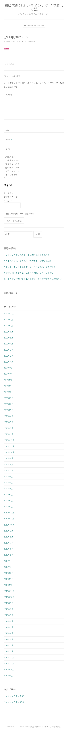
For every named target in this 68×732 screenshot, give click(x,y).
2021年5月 (8, 410)
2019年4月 (8, 561)
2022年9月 (8, 319)
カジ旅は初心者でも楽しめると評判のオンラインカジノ (29, 273)
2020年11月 (9, 446)
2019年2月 (8, 573)
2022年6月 (8, 331)
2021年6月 (8, 404)
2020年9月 (8, 458)
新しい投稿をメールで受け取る (20, 213)
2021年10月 (9, 380)
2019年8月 (8, 536)
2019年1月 (8, 579)
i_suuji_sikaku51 (9, 64)
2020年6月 (8, 476)
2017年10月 (9, 669)
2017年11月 (9, 663)
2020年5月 (8, 482)
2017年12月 (9, 657)
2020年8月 (8, 464)
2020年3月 (8, 494)
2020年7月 (8, 470)
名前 (8, 130)
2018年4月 (8, 633)
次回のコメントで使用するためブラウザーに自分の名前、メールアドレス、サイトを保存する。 (12, 167)
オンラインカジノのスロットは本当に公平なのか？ (27, 255)
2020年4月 (8, 488)
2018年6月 (8, 621)
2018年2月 (8, 645)
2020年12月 (9, 440)
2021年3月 (8, 422)
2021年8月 (8, 392)
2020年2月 (8, 500)
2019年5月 (8, 554)
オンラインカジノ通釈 (14, 696)
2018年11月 (9, 591)
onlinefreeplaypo (26, 42)
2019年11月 (9, 518)
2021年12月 (9, 368)
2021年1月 (8, 434)
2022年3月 (8, 349)
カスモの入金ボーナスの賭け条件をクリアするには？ (28, 261)
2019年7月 (8, 542)
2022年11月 (9, 313)
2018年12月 (9, 585)
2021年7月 (8, 398)
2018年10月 (9, 597)
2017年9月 (8, 675)
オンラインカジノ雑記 (14, 701)
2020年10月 (9, 452)
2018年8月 (8, 609)
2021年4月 (8, 416)
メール (8, 140)
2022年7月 (8, 325)
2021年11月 (9, 374)
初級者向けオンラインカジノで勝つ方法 (34, 7)
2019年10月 (9, 524)
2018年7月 (8, 615)
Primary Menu (35, 25)
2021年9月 (8, 386)
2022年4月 (8, 343)
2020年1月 (8, 506)
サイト (8, 149)
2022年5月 (8, 337)
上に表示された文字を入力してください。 (11, 197)
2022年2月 (8, 355)
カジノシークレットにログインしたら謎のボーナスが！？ (30, 266)
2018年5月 (8, 627)
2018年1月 (8, 651)
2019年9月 (8, 530)
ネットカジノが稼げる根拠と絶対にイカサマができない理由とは (33, 279)
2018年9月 (8, 603)
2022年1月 (8, 361)
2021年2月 (8, 428)
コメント (9, 95)
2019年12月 (9, 512)
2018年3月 (8, 639)
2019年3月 (8, 567)
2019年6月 (8, 548)
